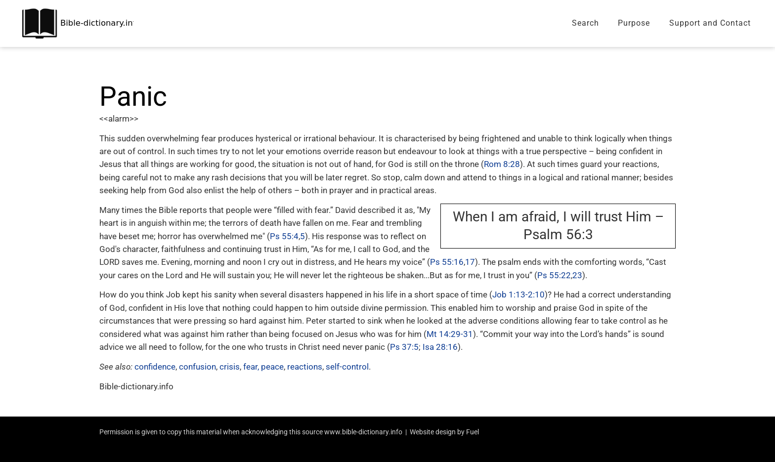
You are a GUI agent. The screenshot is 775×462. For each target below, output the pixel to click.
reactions (304, 367)
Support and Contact (710, 23)
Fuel (472, 432)
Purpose (634, 23)
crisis (229, 367)
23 (577, 275)
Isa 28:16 (440, 347)
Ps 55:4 (284, 236)
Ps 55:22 (554, 275)
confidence (154, 367)
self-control (347, 367)
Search (585, 23)
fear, (251, 367)
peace (272, 367)
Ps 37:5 (404, 347)
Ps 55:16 (447, 262)
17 (470, 262)
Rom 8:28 (502, 164)
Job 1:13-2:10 (518, 294)
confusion (197, 367)
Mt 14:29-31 (450, 334)
